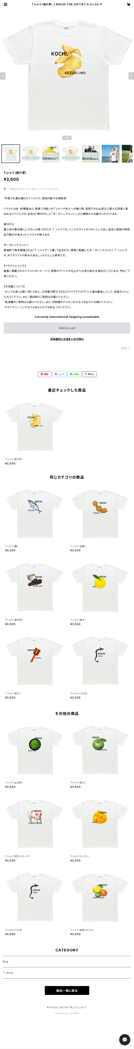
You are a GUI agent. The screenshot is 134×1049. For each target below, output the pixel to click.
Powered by (67, 1013)
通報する (125, 348)
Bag (5, 961)
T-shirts (8, 972)
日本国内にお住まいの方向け (67, 339)
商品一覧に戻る (67, 991)
